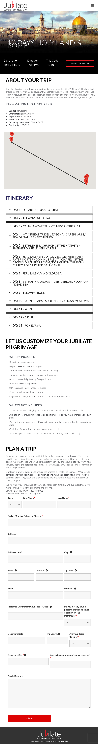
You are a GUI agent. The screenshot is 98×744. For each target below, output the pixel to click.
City (68, 552)
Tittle (10, 498)
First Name (29, 498)
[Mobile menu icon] (92, 5)
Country (42, 570)
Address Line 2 (15, 552)
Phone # (70, 588)
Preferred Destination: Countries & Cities (30, 606)
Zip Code (70, 570)
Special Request (15, 676)
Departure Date (16, 634)
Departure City (17, 655)
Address (12, 534)
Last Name (63, 498)
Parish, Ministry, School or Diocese (25, 516)
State (12, 570)
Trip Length (53, 634)
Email (11, 588)
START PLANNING (80, 63)
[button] (86, 182)
